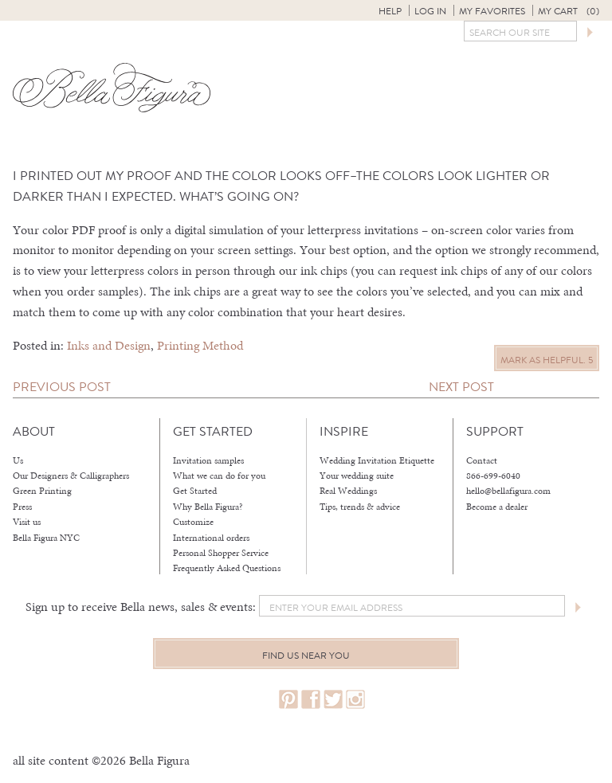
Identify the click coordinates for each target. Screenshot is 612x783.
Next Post (461, 387)
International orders (211, 537)
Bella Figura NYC (46, 537)
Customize (193, 521)
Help (390, 11)
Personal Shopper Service (221, 552)
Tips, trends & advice (360, 506)
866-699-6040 (493, 475)
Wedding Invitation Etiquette (377, 460)
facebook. (310, 699)
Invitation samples (208, 460)
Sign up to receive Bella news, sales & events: (141, 606)
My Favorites (492, 11)
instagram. (355, 699)
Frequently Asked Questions (226, 568)
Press (22, 506)
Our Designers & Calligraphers (71, 475)
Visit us (27, 521)
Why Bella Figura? (208, 506)
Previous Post (62, 387)
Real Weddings (348, 490)
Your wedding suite (357, 475)
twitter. (333, 699)
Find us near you (306, 655)
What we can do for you (219, 475)
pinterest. (288, 699)
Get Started (195, 490)
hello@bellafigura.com (508, 490)
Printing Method (200, 345)
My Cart (568, 11)
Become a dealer (497, 506)
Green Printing (42, 490)
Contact (481, 460)
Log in (430, 11)
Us (18, 460)
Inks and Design (109, 345)
